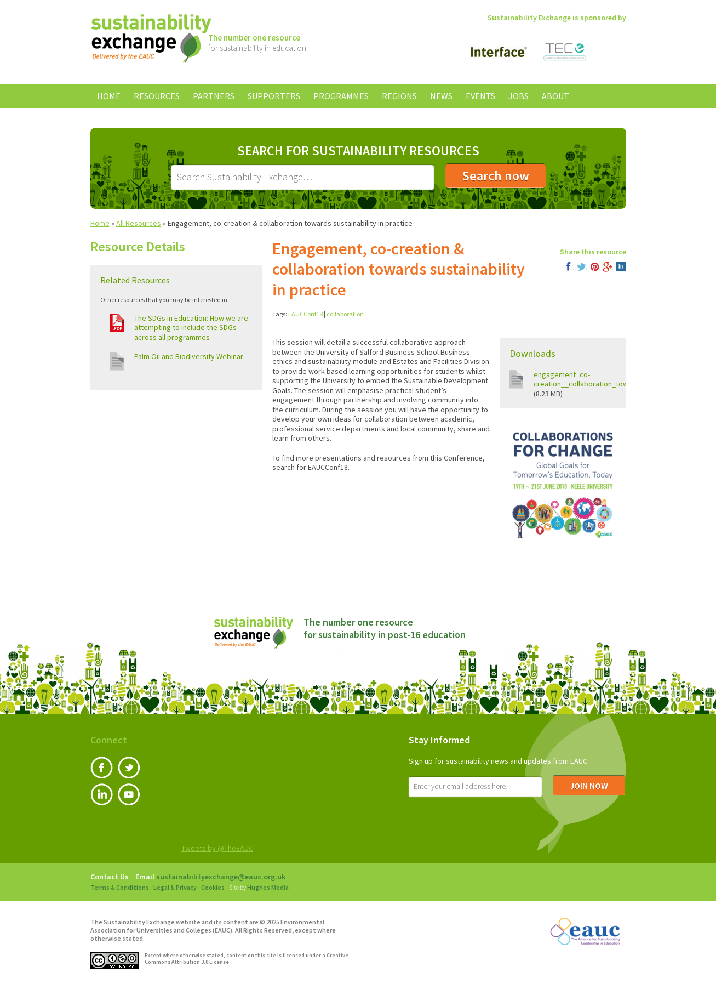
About (555, 95)
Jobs (518, 95)
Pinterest (594, 266)
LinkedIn (621, 266)
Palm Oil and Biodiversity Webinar (188, 356)
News (441, 95)
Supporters (274, 95)
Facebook (568, 266)
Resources (157, 95)
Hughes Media (268, 887)
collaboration (345, 314)
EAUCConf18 (305, 314)
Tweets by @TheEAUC (217, 848)
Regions (399, 95)
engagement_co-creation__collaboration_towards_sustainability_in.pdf (623, 379)
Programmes (341, 95)
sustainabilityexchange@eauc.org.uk (220, 877)
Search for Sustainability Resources (358, 151)
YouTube (129, 794)
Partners (213, 95)
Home (109, 95)
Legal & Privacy (175, 887)
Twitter (581, 266)
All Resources (138, 223)
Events (480, 95)
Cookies (213, 887)
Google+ (608, 266)
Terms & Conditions (119, 887)
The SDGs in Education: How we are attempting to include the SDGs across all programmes (191, 327)
